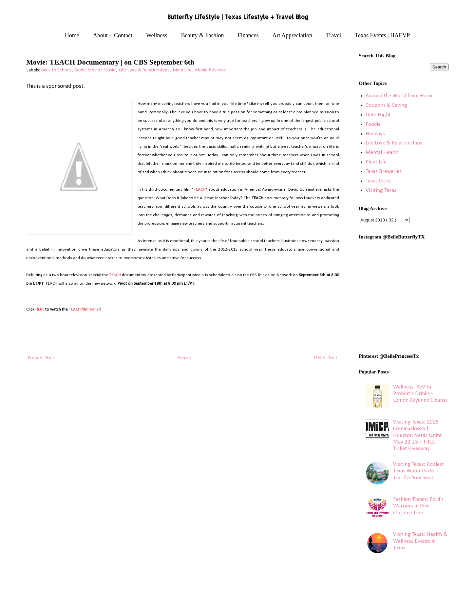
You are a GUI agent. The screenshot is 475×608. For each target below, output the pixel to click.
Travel (333, 35)
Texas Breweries (384, 171)
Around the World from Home (400, 96)
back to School (56, 70)
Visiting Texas (381, 190)
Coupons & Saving (386, 105)
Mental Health (382, 152)
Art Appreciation (292, 35)
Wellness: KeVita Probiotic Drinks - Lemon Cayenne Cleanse (420, 393)
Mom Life (183, 70)
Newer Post (41, 358)
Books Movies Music (95, 70)
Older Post (325, 358)
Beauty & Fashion (202, 35)
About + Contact (112, 35)
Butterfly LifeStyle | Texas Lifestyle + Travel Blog (237, 16)
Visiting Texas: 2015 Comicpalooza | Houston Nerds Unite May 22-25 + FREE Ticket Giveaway (417, 435)
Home (72, 35)
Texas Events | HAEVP (382, 35)
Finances (248, 35)
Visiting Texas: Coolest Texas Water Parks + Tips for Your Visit (418, 471)
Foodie (373, 124)
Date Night (378, 115)
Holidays (375, 134)
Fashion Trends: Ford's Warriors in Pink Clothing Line (418, 506)
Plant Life (376, 162)
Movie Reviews (210, 70)
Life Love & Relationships (144, 70)
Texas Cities (378, 181)
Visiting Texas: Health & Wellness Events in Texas (420, 541)
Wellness (156, 35)
